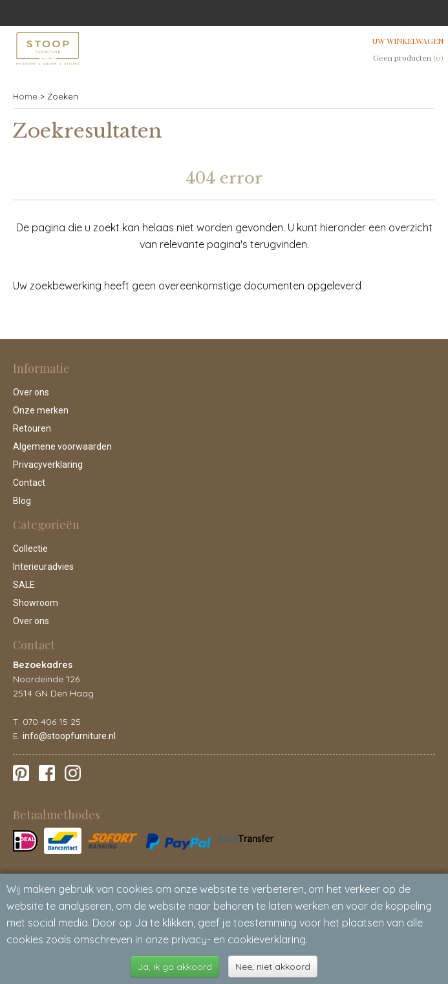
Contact (29, 482)
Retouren (32, 428)
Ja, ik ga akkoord (175, 966)
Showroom (35, 603)
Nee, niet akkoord (272, 966)
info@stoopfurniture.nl (69, 736)
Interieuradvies (43, 566)
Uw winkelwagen (407, 41)
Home (25, 96)
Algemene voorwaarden (62, 446)
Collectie (30, 548)
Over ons (31, 392)
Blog (22, 501)
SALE (24, 585)
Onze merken (41, 410)
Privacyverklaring (48, 464)
